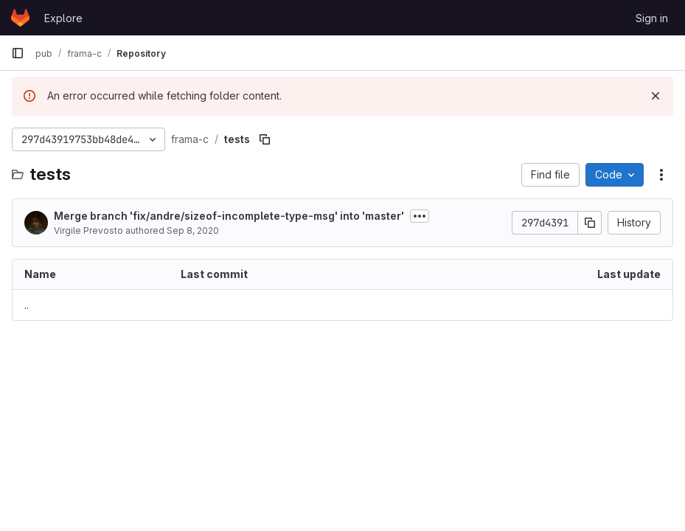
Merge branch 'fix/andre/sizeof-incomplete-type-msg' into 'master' (229, 215)
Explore (63, 18)
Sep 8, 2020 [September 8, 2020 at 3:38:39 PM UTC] (193, 230)
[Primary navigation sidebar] (17, 53)
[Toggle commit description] (419, 216)
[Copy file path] (265, 139)
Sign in (652, 18)
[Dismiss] (655, 96)
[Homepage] (20, 18)
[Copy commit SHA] (590, 223)
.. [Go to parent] (26, 305)
